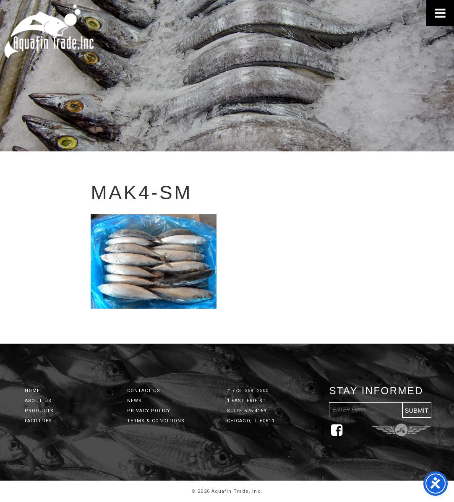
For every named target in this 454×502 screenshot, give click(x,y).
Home (32, 390)
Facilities (38, 421)
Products (39, 411)
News (134, 400)
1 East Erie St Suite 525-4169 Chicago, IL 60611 (251, 411)
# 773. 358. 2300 (248, 390)
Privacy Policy (148, 411)
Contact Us (144, 390)
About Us (38, 400)
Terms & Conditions (156, 421)
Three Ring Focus (401, 430)
